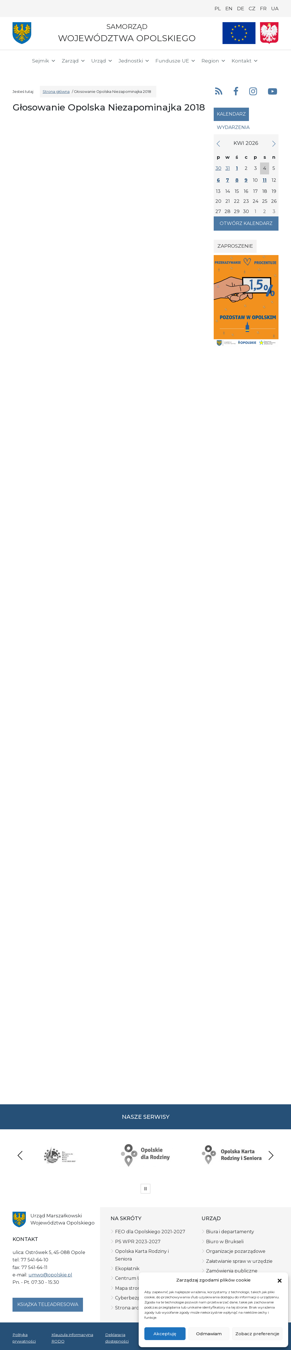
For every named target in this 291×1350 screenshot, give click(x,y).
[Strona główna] (19, 61)
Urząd (102, 60)
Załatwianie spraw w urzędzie (239, 1261)
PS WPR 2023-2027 (138, 1241)
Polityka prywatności (24, 1337)
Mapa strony (129, 1288)
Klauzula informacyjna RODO (72, 1337)
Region (213, 60)
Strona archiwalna (135, 1308)
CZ (252, 8)
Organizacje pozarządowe (235, 1251)
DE (240, 8)
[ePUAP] (37, 71)
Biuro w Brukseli (225, 1241)
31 (227, 168)
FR (263, 8)
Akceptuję (164, 1333)
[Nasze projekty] (239, 33)
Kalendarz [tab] (231, 114)
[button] (279, 1280)
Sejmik (44, 60)
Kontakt (245, 60)
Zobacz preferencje (257, 1333)
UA (274, 8)
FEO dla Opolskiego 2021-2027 (150, 1231)
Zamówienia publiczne (231, 1271)
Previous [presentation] (20, 1155)
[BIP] (19, 71)
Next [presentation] (271, 1155)
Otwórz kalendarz (246, 223)
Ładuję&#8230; (110, 600)
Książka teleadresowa (47, 1304)
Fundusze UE (175, 60)
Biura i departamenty (230, 1231)
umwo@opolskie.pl (50, 1275)
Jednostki (134, 60)
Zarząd (74, 60)
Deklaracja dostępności (117, 1337)
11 (265, 180)
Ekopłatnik (127, 1268)
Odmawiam (209, 1333)
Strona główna (56, 91)
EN (228, 8)
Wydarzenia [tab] (233, 127)
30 (218, 168)
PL (218, 8)
